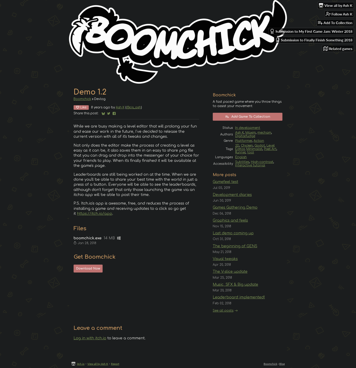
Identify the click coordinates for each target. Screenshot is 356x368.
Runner (240, 152)
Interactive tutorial (250, 165)
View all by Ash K (97, 363)
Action (259, 141)
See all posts (223, 310)
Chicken (247, 145)
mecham (264, 132)
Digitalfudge (245, 136)
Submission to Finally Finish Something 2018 (313, 40)
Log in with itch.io (90, 338)
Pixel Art (270, 149)
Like (81, 107)
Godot (260, 145)
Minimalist (254, 149)
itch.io (80, 363)
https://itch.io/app (94, 214)
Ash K (120, 107)
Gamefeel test (225, 182)
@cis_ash (133, 107)
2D (237, 145)
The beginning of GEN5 (235, 246)
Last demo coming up (233, 233)
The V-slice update (230, 272)
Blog (282, 363)
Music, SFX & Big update (235, 285)
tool (250, 152)
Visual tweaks (225, 259)
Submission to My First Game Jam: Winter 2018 (311, 31)
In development (247, 128)
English (241, 157)
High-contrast (262, 162)
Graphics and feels (230, 220)
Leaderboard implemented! (239, 297)
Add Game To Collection (247, 117)
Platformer (243, 141)
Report (115, 363)
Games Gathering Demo (235, 207)
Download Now (88, 268)
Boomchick (82, 99)
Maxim (250, 132)
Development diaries (232, 195)
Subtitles (242, 162)
